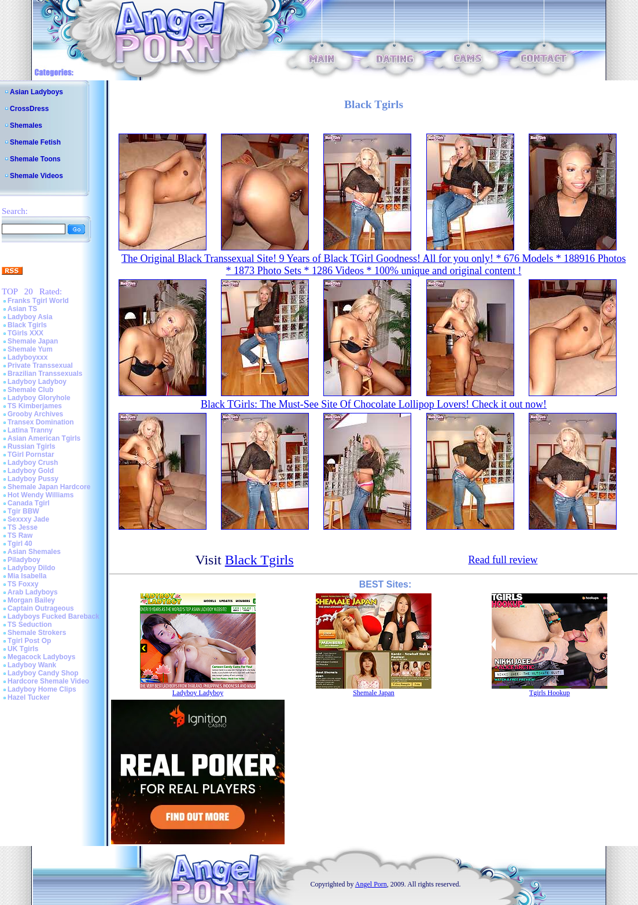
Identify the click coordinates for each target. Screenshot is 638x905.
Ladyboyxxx (27, 357)
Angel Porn (371, 884)
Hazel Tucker (29, 697)
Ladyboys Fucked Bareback (53, 616)
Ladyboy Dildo (32, 568)
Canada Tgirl (29, 503)
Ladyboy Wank (32, 665)
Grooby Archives (35, 414)
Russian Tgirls (32, 446)
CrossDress (29, 109)
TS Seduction (30, 624)
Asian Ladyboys (36, 92)
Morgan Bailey (31, 600)
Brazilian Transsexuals (45, 374)
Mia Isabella (27, 576)
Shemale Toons (35, 159)
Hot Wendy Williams (40, 495)
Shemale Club (30, 390)
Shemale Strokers (37, 633)
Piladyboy (24, 560)
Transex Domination (41, 422)
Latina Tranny (30, 430)
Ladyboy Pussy (33, 479)
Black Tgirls (27, 325)
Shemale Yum (30, 349)
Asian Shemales (34, 552)
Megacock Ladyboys (41, 657)
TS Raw (20, 535)
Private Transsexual (40, 365)
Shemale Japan (33, 341)
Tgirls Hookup (549, 693)
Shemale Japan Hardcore (49, 487)
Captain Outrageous (41, 608)
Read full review (502, 560)
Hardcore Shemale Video (48, 681)
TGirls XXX (25, 333)
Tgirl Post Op (29, 641)
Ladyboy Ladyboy (37, 382)
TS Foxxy (23, 584)
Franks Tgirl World (38, 301)
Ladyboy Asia (30, 317)
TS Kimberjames (35, 406)
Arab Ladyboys (33, 592)
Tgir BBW (23, 511)
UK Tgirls (23, 649)
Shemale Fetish (35, 142)
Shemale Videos (36, 176)
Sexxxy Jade (28, 519)
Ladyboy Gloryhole (39, 398)
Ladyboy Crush (33, 463)
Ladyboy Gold (31, 471)
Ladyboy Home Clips (42, 689)
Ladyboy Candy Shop (43, 673)
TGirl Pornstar (31, 454)
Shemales (26, 125)
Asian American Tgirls (44, 438)
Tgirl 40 (20, 544)
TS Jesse (23, 527)
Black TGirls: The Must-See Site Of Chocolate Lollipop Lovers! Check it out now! (374, 404)
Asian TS (22, 309)
